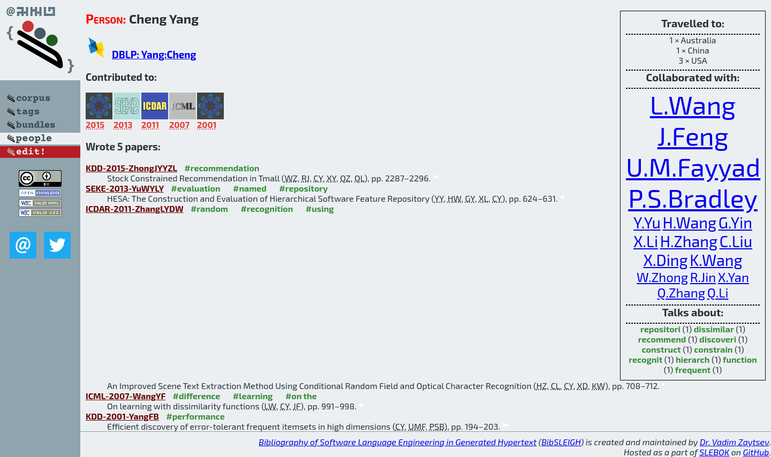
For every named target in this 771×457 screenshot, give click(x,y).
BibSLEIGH (560, 442)
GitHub (756, 452)
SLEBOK (714, 452)
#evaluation (195, 188)
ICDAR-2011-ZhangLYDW (134, 208)
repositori (660, 329)
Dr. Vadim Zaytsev (734, 442)
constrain (713, 349)
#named (250, 188)
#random (209, 208)
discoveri (717, 339)
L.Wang (693, 104)
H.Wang (689, 222)
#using (320, 208)
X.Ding (665, 259)
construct (661, 349)
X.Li (645, 241)
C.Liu (736, 241)
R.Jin (703, 277)
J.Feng (693, 135)
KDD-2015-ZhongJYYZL (131, 168)
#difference (197, 396)
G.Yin (735, 222)
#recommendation (221, 168)
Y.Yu (647, 222)
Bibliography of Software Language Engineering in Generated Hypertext (397, 442)
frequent (692, 369)
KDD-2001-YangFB (122, 416)
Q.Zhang (681, 292)
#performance (195, 416)
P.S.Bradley (693, 197)
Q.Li (718, 292)
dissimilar (714, 329)
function (740, 359)
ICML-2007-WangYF (125, 396)
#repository (303, 188)
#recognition (266, 208)
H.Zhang (688, 241)
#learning (253, 396)
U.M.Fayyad (693, 166)
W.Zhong (662, 277)
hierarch (692, 359)
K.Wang (716, 259)
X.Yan (733, 277)
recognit (645, 359)
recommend (662, 339)
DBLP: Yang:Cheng (154, 54)
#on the (301, 396)
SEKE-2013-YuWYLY (125, 188)
